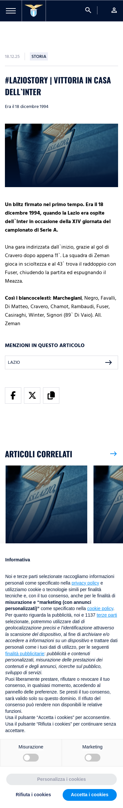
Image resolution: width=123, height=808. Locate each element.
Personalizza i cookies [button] (61, 779)
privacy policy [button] (85, 583)
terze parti (107, 615)
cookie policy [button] (100, 608)
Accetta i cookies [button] (89, 794)
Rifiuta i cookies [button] (33, 794)
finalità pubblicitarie (24, 653)
